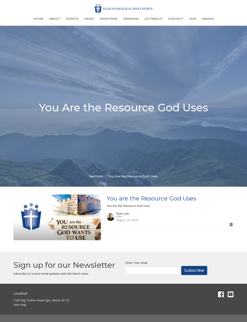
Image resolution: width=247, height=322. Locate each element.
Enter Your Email (136, 263)
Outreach (153, 18)
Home (38, 18)
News (89, 18)
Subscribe (194, 270)
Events (72, 18)
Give (192, 18)
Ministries (109, 18)
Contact (175, 18)
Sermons (131, 18)
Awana (208, 18)
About (54, 18)
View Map (20, 305)
